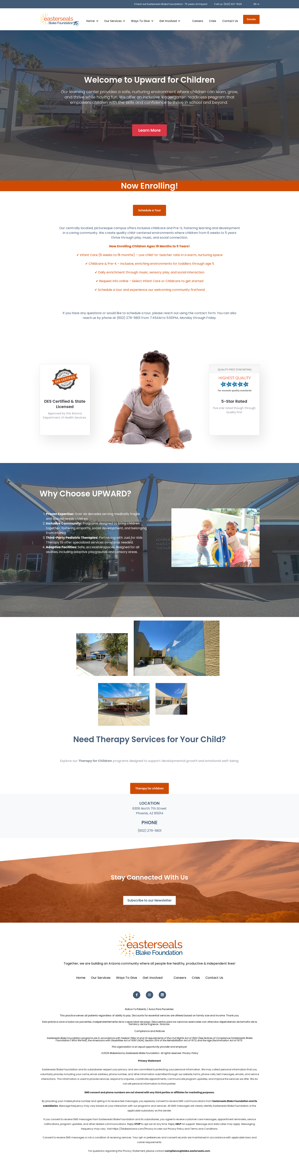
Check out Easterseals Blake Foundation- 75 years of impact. (171, 4)
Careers (197, 21)
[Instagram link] (149, 995)
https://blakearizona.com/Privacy (133, 1128)
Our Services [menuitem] (101, 977)
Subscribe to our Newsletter (149, 900)
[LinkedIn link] (162, 995)
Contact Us (230, 21)
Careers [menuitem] (180, 977)
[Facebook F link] (136, 995)
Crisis (212, 21)
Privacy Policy (190, 1053)
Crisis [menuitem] (196, 977)
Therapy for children (149, 788)
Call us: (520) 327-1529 (228, 4)
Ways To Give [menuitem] (126, 977)
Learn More (149, 130)
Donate (251, 19)
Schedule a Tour (149, 210)
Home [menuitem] (80, 977)
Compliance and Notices (149, 1031)
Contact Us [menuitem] (214, 977)
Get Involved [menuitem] (152, 977)
